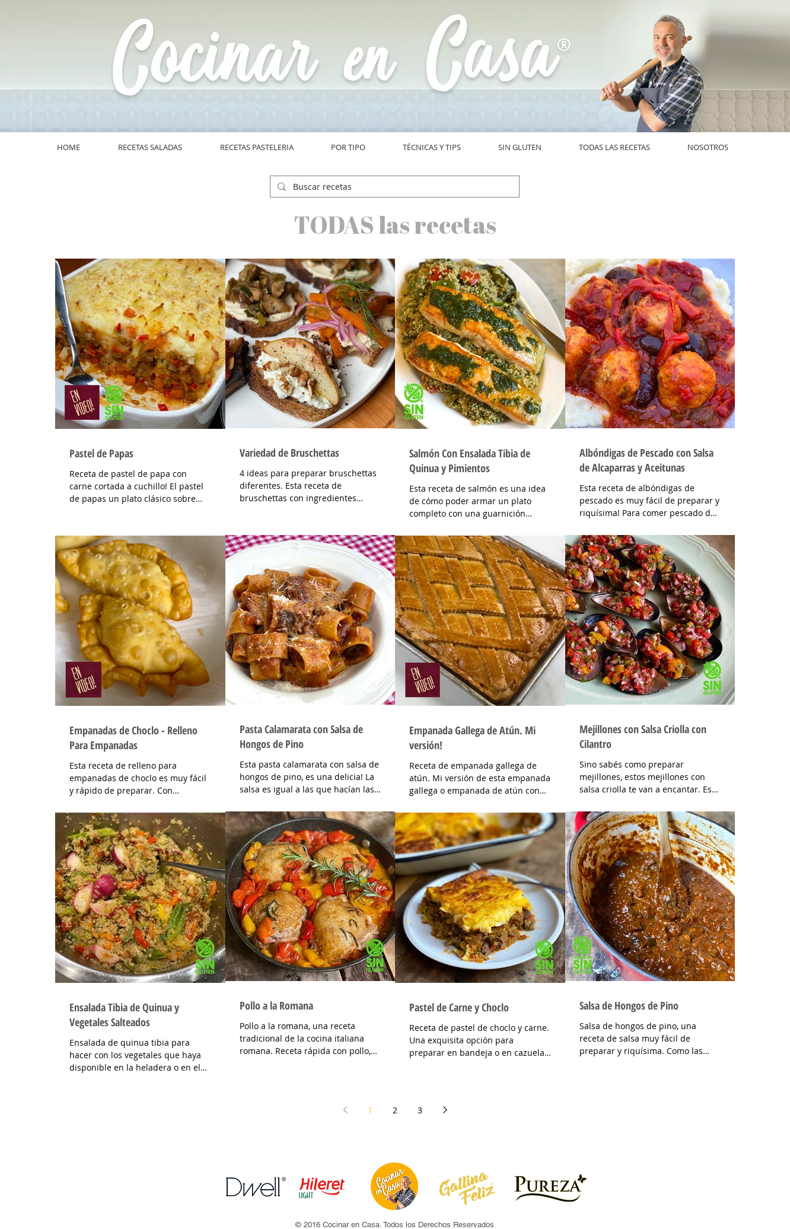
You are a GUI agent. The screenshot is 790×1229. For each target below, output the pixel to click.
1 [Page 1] (370, 1110)
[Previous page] (345, 1109)
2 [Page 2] (395, 1110)
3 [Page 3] (420, 1110)
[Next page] (444, 1109)
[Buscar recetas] (393, 187)
